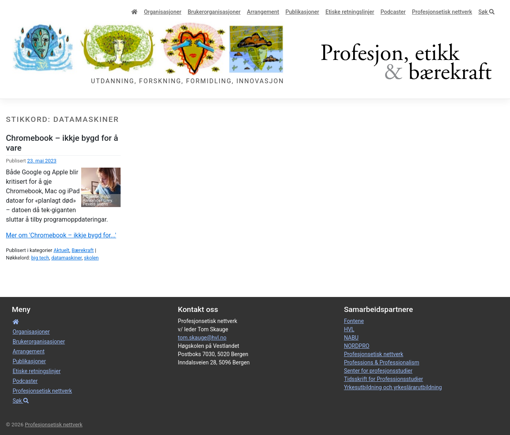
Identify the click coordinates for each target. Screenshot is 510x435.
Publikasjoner (302, 12)
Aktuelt (61, 250)
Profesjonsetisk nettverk (442, 12)
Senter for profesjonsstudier (378, 371)
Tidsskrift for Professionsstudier (383, 379)
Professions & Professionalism (381, 362)
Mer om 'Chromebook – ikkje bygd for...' (61, 235)
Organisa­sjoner (162, 12)
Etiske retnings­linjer (350, 12)
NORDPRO (357, 346)
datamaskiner (66, 258)
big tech (40, 258)
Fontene (354, 321)
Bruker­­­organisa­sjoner (214, 12)
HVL (349, 329)
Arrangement (263, 12)
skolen (91, 258)
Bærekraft (83, 250)
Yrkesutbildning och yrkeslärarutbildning (393, 387)
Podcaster (393, 12)
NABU (351, 337)
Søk (486, 12)
